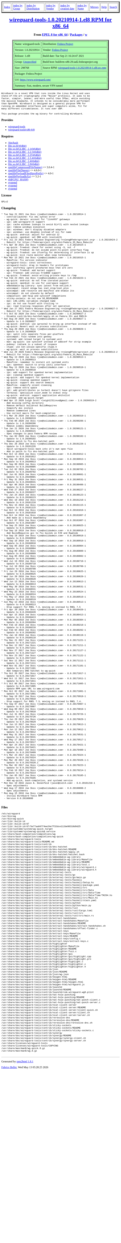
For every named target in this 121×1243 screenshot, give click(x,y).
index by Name (82, 7)
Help (104, 7)
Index (7, 7)
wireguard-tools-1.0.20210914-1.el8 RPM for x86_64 (60, 22)
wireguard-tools (16, 131)
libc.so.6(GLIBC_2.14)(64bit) (24, 153)
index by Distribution (33, 7)
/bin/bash (13, 147)
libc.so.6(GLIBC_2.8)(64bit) (23, 168)
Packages (76, 34)
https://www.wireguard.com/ (35, 79)
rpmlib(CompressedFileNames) (25, 171)
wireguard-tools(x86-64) (21, 134)
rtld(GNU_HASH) (18, 184)
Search (113, 7)
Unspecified (29, 61)
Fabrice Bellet (9, 1238)
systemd (12, 187)
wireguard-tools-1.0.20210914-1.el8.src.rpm (82, 67)
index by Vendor (51, 7)
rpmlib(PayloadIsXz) (19, 181)
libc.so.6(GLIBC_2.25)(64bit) (24, 159)
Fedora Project (65, 44)
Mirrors (94, 7)
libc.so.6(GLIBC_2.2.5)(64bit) (24, 156)
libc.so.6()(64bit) (17, 150)
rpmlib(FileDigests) (18, 174)
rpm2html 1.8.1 (25, 1232)
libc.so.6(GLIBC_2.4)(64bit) (23, 165)
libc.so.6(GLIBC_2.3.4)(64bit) (24, 162)
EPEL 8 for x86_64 (55, 34)
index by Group (18, 7)
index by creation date (67, 7)
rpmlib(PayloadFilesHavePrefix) (25, 178)
